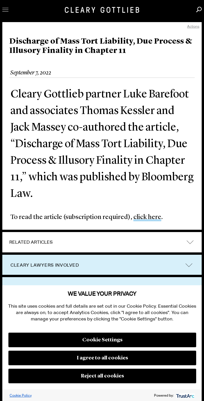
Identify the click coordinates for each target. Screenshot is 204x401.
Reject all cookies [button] (102, 376)
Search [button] (199, 9)
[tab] (102, 242)
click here (147, 217)
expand (190, 242)
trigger (188, 265)
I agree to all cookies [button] (102, 358)
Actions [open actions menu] (193, 26)
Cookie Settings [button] (102, 340)
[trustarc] (185, 395)
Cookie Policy (21, 395)
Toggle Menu (5, 10)
